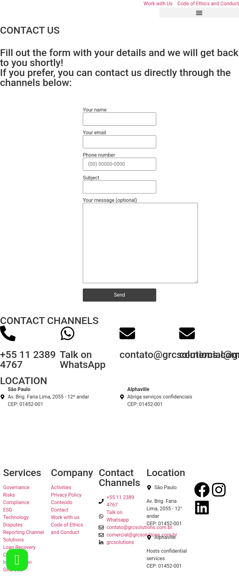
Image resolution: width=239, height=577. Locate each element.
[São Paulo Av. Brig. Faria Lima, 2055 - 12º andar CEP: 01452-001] (119, 431)
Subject (119, 182)
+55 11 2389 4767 (28, 359)
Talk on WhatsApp (82, 359)
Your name (119, 114)
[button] (199, 12)
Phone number (119, 160)
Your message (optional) (140, 241)
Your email (119, 137)
